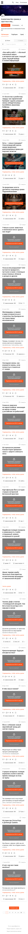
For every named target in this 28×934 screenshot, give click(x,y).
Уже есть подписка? (14, 76)
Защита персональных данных (14, 931)
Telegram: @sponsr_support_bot (14, 928)
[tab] (5, 34)
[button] (14, 583)
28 (21, 912)
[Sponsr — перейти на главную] (2, 2)
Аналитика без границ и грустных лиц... (11, 20)
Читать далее (6, 586)
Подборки (14, 34)
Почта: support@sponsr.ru (14, 926)
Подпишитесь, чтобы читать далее (13, 81)
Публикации (5, 34)
